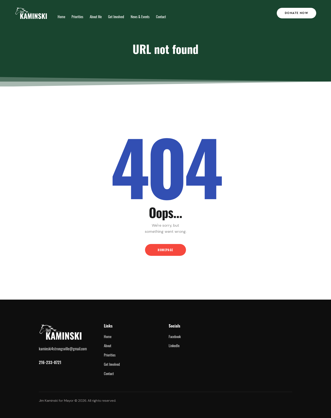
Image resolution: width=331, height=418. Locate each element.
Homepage (165, 249)
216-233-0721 (50, 362)
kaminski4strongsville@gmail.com (63, 348)
